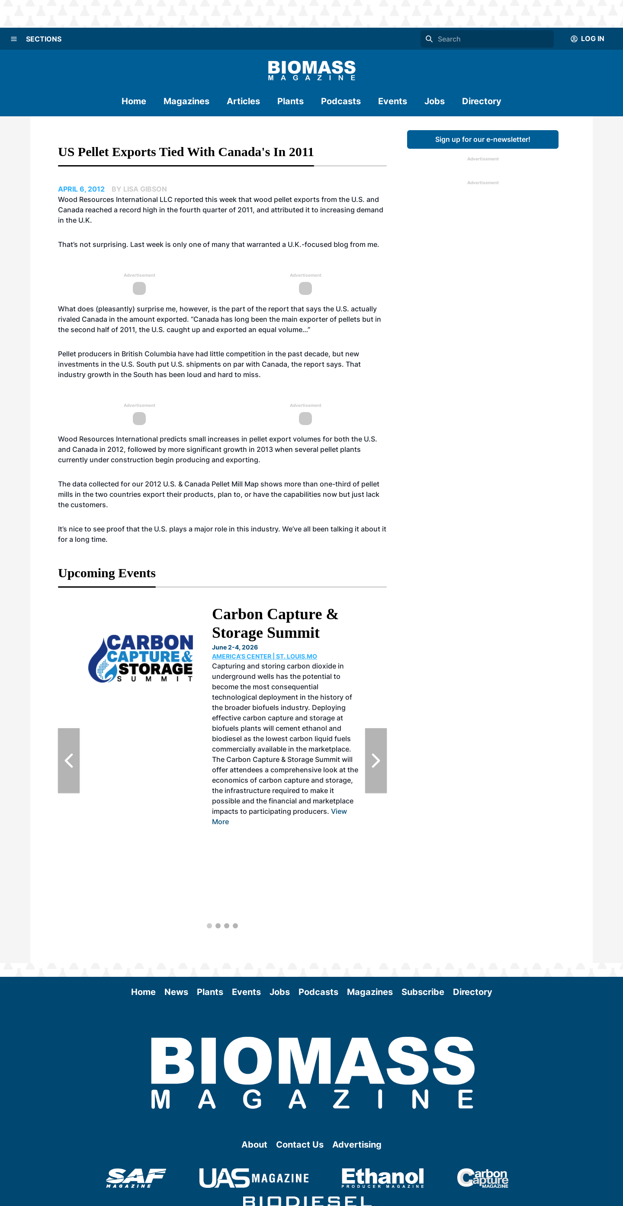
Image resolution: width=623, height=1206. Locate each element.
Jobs (434, 101)
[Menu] (13, 39)
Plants (290, 101)
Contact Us (300, 1144)
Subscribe (422, 992)
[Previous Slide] (69, 760)
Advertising (357, 1144)
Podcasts (341, 101)
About (254, 1144)
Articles (243, 101)
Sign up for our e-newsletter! (482, 139)
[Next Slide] (376, 760)
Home (134, 101)
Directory (481, 101)
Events (392, 101)
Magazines (186, 101)
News (176, 992)
